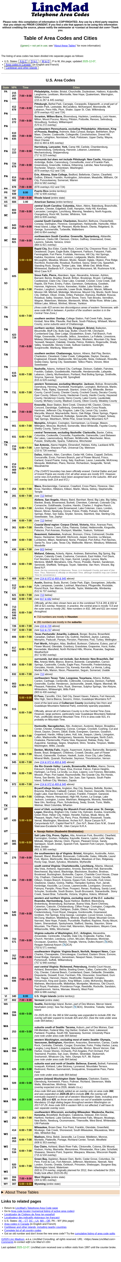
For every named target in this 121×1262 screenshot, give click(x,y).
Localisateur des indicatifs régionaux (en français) (32, 1217)
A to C (23, 61)
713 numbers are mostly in (57, 616)
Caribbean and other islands (21, 67)
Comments (7, 1242)
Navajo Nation (60, 831)
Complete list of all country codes (22, 1230)
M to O (45, 61)
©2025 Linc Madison (12, 1239)
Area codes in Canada (18, 64)
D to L (34, 61)
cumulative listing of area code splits (95, 1233)
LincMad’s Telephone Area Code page (36, 1208)
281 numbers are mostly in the (59, 622)
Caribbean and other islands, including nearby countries (35, 1227)
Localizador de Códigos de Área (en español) (29, 1214)
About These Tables (21, 1192)
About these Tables (65, 45)
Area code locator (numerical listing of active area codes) (43, 1211)
